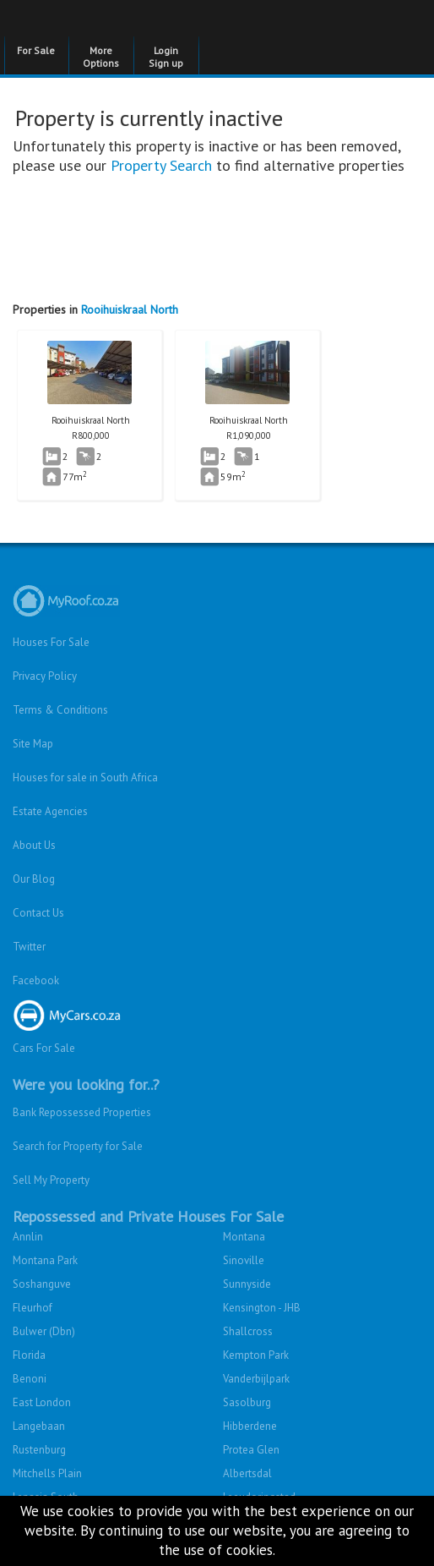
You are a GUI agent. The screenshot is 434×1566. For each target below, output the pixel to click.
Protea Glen (251, 1450)
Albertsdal (247, 1473)
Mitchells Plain (47, 1473)
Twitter (29, 946)
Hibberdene (250, 1426)
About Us (34, 845)
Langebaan (39, 1426)
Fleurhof (32, 1307)
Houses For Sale (51, 642)
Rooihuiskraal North (129, 309)
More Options (101, 56)
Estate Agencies (50, 811)
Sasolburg (247, 1402)
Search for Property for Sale (78, 1146)
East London (42, 1402)
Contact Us (38, 913)
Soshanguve (42, 1284)
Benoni (29, 1379)
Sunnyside (247, 1284)
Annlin (28, 1236)
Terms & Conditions (60, 710)
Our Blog (34, 879)
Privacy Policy (45, 676)
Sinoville (243, 1260)
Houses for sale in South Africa (85, 777)
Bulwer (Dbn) (44, 1331)
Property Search (161, 165)
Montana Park (45, 1260)
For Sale (36, 50)
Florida (29, 1355)
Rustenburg (39, 1450)
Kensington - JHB (262, 1307)
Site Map (33, 743)
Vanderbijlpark (256, 1379)
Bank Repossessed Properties (82, 1112)
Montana (244, 1236)
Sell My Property (51, 1180)
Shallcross (248, 1331)
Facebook (36, 980)
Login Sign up (166, 56)
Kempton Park (256, 1355)
